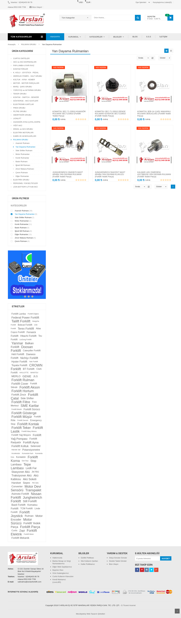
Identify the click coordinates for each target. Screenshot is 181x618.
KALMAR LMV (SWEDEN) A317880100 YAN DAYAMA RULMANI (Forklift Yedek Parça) (154, 174)
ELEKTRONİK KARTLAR (23, 104)
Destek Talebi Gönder (118, 561)
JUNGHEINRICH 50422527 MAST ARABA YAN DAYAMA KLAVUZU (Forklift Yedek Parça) (110, 174)
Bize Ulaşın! (35, 7)
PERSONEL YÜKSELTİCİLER (25, 183)
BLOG (135, 37)
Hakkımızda (57, 558)
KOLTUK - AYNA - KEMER (24, 80)
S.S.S (148, 37)
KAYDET (166, 558)
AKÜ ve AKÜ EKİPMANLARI (24, 62)
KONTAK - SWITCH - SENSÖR (26, 97)
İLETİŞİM (163, 37)
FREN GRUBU (19, 108)
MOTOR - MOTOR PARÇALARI (26, 83)
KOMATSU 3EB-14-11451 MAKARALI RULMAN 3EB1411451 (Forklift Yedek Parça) (154, 113)
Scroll (177, 611)
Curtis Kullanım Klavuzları (63, 576)
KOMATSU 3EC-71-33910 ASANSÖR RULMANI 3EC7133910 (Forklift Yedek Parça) (69, 113)
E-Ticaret (125, 605)
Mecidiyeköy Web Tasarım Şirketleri (90, 614)
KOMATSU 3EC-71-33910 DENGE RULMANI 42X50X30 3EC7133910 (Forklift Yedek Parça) (110, 113)
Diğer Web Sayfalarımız (62, 567)
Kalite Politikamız (88, 564)
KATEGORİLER (96, 37)
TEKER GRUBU (19, 94)
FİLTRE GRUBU (19, 111)
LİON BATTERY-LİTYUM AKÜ (25, 187)
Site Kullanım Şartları (89, 561)
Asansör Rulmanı (23, 143)
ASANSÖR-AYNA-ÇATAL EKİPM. (27, 122)
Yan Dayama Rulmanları (25, 147)
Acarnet (132, 605)
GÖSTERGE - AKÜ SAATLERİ (25, 101)
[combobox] (75, 17)
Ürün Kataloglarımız (60, 573)
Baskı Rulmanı (22, 161)
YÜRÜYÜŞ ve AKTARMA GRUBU (27, 90)
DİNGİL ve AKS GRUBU (23, 129)
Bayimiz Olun (57, 570)
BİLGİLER (117, 37)
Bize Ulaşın (113, 564)
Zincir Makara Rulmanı (25, 169)
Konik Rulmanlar (22, 158)
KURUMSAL (73, 37)
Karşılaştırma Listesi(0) (162, 2)
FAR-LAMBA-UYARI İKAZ (23, 65)
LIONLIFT (17, 118)
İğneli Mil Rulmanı (23, 165)
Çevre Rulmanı (22, 172)
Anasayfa (11, 44)
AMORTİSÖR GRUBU (22, 115)
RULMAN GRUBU (28, 44)
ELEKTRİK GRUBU (21, 180)
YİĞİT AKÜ (17, 125)
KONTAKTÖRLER (20, 69)
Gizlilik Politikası (87, 558)
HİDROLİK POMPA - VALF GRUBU (27, 76)
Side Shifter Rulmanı (24, 150)
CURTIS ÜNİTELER (21, 58)
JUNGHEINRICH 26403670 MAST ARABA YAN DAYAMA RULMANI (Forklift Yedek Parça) (67, 174)
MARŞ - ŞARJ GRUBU (22, 87)
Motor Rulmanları (23, 154)
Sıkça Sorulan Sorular (118, 558)
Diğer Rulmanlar (22, 176)
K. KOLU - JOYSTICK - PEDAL (26, 72)
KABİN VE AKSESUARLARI (24, 136)
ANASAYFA (55, 37)
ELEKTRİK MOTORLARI (23, 133)
